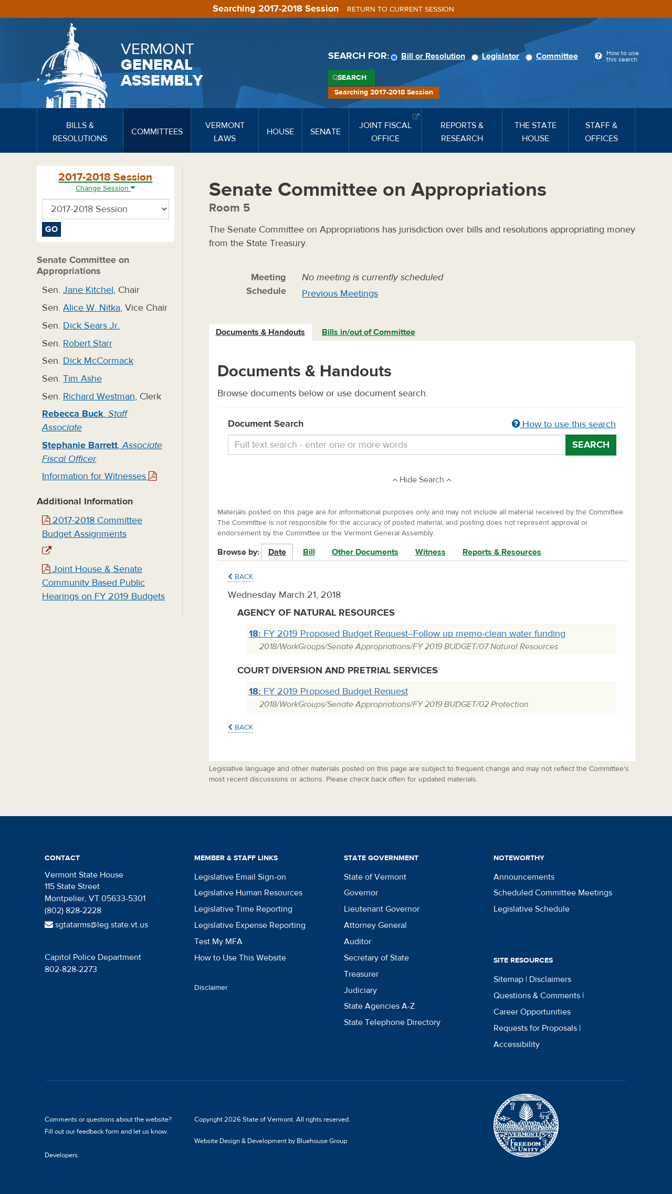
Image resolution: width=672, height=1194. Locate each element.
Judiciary (360, 990)
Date (277, 552)
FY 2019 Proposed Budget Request (328, 691)
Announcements (524, 877)
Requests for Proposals (535, 1028)
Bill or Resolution (429, 56)
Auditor (357, 941)
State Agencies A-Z (379, 1006)
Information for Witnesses (99, 476)
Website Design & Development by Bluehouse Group (270, 1141)
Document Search (422, 424)
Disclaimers (550, 979)
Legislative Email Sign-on (240, 877)
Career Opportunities (532, 1012)
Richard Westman (99, 396)
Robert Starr (87, 343)
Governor (361, 892)
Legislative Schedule (532, 909)
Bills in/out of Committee (368, 332)
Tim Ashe (82, 379)
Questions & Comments (537, 995)
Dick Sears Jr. (91, 326)
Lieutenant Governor (381, 909)
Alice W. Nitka (91, 308)
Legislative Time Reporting (243, 909)
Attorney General (375, 925)
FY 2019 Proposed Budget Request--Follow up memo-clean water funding (407, 634)
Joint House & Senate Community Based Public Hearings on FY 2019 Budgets (103, 582)
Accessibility (517, 1044)
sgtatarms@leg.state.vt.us (96, 925)
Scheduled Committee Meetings (553, 892)
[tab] (261, 332)
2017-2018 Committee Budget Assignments (92, 527)
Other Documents (365, 552)
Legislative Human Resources (248, 892)
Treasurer (361, 974)
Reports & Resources (502, 552)
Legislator (497, 56)
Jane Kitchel (88, 290)
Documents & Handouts (260, 332)
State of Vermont (375, 877)
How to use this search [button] (564, 424)
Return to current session (400, 9)
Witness (430, 552)
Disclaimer (211, 987)
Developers (61, 1155)
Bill (309, 552)
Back (240, 577)
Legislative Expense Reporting (250, 925)
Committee (553, 56)
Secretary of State (376, 958)
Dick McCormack (98, 361)
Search (352, 77)
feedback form (98, 1131)
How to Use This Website (240, 958)
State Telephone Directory (392, 1022)
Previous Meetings (340, 294)
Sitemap (508, 979)
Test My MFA (218, 941)
